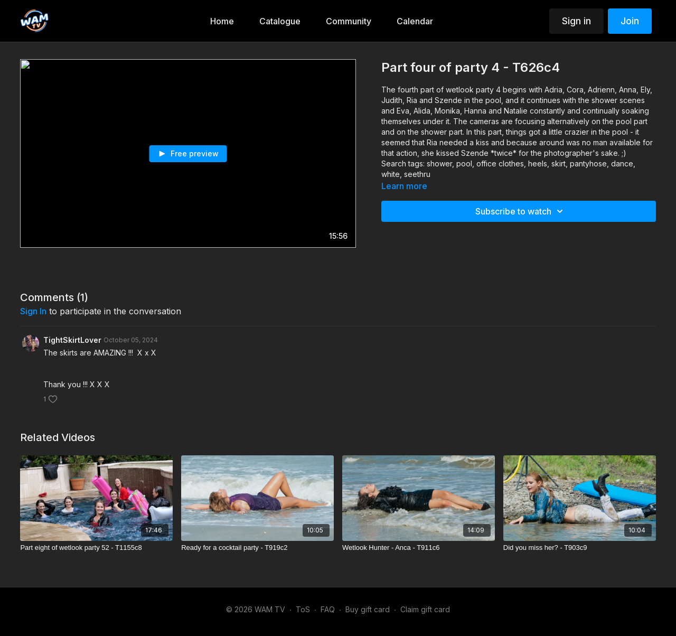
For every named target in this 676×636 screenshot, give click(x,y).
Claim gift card (425, 609)
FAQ (328, 609)
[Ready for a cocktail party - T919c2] (257, 548)
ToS (303, 609)
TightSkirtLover (72, 339)
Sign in (576, 20)
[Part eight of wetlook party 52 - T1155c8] (96, 548)
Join (630, 20)
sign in (33, 311)
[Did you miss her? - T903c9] (579, 548)
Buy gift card (367, 609)
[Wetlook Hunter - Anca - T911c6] (418, 548)
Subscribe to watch (520, 211)
